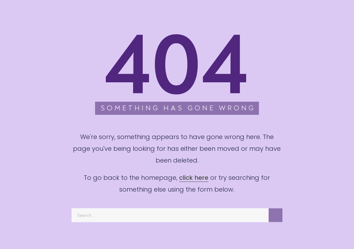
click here (193, 177)
